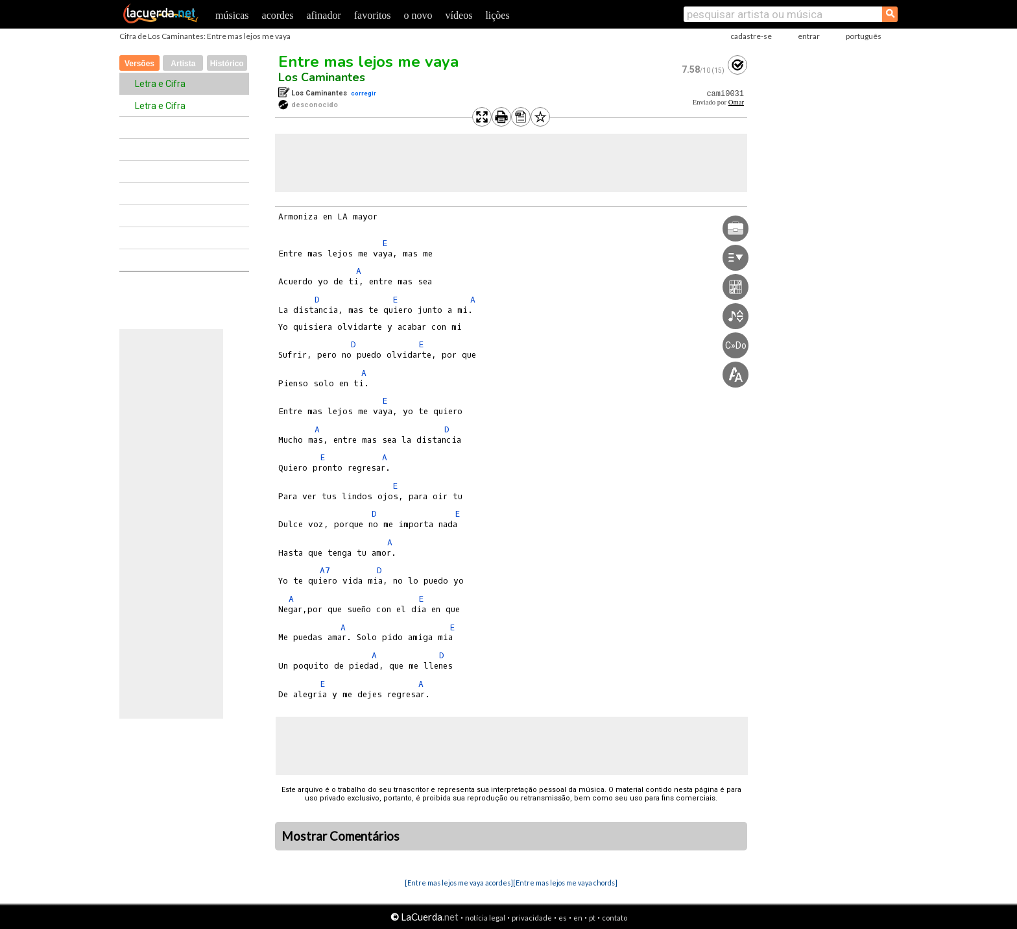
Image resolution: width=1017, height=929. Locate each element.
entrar (809, 36)
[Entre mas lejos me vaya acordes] (459, 882)
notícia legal (485, 917)
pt (592, 917)
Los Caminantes (321, 77)
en (577, 917)
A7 (325, 570)
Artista (183, 63)
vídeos (459, 15)
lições (497, 15)
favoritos (372, 15)
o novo (418, 15)
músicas (232, 15)
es (562, 917)
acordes (278, 15)
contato (614, 917)
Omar (736, 102)
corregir (363, 93)
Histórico (227, 63)
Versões (139, 63)
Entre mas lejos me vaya (368, 61)
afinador (323, 15)
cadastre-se (751, 36)
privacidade (532, 917)
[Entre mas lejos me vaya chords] (565, 882)
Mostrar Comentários (340, 836)
